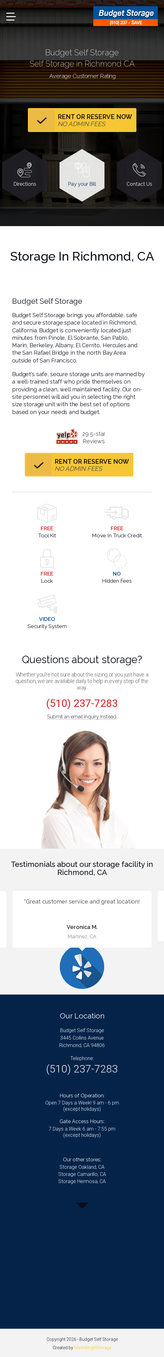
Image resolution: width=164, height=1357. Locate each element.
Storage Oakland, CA (82, 1167)
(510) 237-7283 (82, 703)
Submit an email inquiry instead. (82, 717)
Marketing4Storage (92, 1347)
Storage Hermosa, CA (82, 1181)
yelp (67, 436)
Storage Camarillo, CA (82, 1174)
